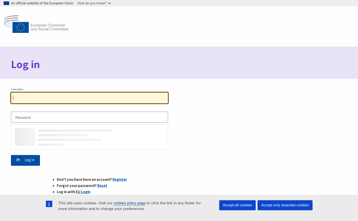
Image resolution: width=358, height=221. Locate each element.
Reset (102, 186)
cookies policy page (129, 203)
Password (23, 118)
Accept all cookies (237, 205)
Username (17, 89)
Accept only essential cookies (285, 205)
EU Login (83, 192)
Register (120, 179)
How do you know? (94, 3)
